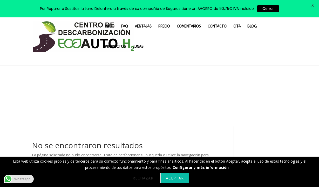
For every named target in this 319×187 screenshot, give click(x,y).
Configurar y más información (201, 167)
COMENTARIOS (191, 21)
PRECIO (171, 21)
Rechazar (143, 178)
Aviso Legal (127, 128)
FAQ (138, 21)
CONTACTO (215, 21)
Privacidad (153, 128)
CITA (232, 21)
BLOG (245, 21)
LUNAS (282, 21)
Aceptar (175, 178)
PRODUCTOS (263, 21)
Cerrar (268, 8)
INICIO (125, 21)
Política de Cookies (93, 128)
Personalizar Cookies (51, 128)
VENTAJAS (153, 21)
